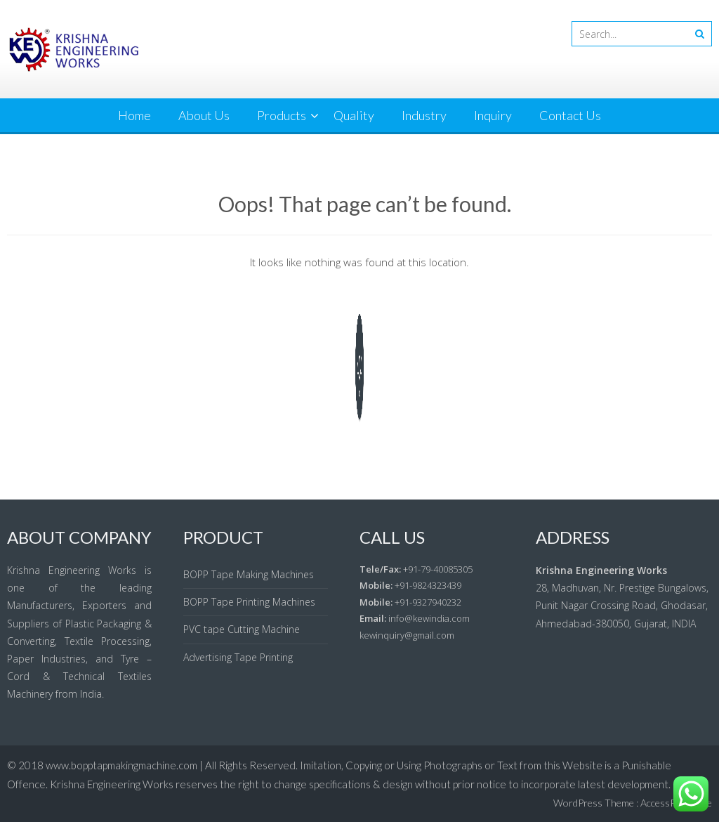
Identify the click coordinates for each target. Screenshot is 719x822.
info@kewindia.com (429, 618)
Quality (354, 115)
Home (134, 115)
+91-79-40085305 (438, 569)
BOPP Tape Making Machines (248, 574)
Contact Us (570, 115)
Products (281, 115)
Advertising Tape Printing (238, 657)
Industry (424, 115)
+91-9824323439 (428, 585)
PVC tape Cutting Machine (241, 629)
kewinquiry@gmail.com (407, 635)
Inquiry (493, 115)
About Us (204, 115)
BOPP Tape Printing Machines (249, 601)
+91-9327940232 (428, 602)
